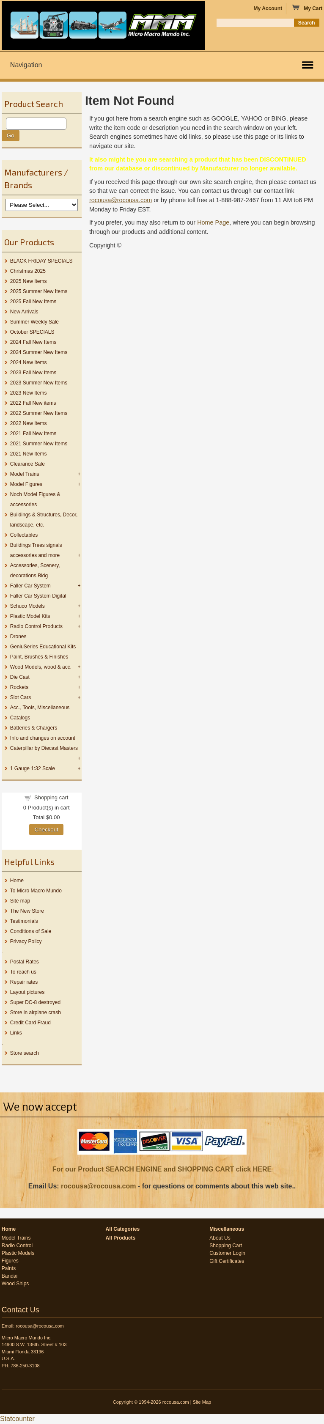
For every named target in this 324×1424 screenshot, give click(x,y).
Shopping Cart (225, 1245)
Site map (20, 901)
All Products (121, 1238)
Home (17, 880)
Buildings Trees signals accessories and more (36, 550)
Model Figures (26, 484)
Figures (10, 1261)
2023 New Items (28, 393)
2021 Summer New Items (38, 444)
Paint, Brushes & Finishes (39, 657)
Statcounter (17, 1418)
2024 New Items (28, 362)
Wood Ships (15, 1284)
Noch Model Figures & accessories (35, 499)
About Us (219, 1238)
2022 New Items (28, 423)
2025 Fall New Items (33, 302)
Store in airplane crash (35, 1012)
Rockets (19, 687)
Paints (9, 1268)
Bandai (9, 1276)
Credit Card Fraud (30, 1023)
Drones (18, 636)
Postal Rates (24, 962)
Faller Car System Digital (38, 596)
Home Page (213, 222)
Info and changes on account (42, 738)
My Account (268, 8)
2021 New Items (28, 454)
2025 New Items (28, 281)
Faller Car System (30, 586)
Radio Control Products (36, 626)
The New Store (27, 911)
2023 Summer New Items (38, 383)
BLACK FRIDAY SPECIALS (41, 261)
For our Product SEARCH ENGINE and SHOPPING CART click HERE (162, 1169)
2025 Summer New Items (38, 291)
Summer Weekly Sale (34, 322)
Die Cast (20, 677)
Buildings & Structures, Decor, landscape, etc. (43, 520)
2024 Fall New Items (33, 342)
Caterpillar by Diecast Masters (44, 748)
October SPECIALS (32, 332)
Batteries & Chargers (33, 728)
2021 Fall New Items (33, 433)
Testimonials (24, 921)
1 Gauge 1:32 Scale (32, 768)
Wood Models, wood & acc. (40, 667)
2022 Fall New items (33, 403)
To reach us (23, 972)
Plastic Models (18, 1253)
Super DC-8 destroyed (35, 1002)
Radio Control (17, 1245)
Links (16, 1033)
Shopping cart (51, 797)
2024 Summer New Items (38, 352)
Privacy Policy (26, 941)
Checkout (46, 829)
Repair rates (24, 982)
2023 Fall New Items (33, 373)
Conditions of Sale (30, 931)
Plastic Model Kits (30, 616)
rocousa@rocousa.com (98, 1186)
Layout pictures (27, 992)
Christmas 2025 (28, 271)
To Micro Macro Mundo (36, 891)
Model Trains (24, 474)
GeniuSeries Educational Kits (43, 647)
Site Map (202, 1402)
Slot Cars (20, 697)
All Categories (123, 1229)
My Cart (306, 8)
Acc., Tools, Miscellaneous (40, 708)
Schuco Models (27, 606)
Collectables (24, 535)
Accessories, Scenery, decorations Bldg (35, 570)
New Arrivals (24, 312)
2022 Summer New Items (38, 413)
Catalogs (20, 718)
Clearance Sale (27, 464)
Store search (24, 1053)
